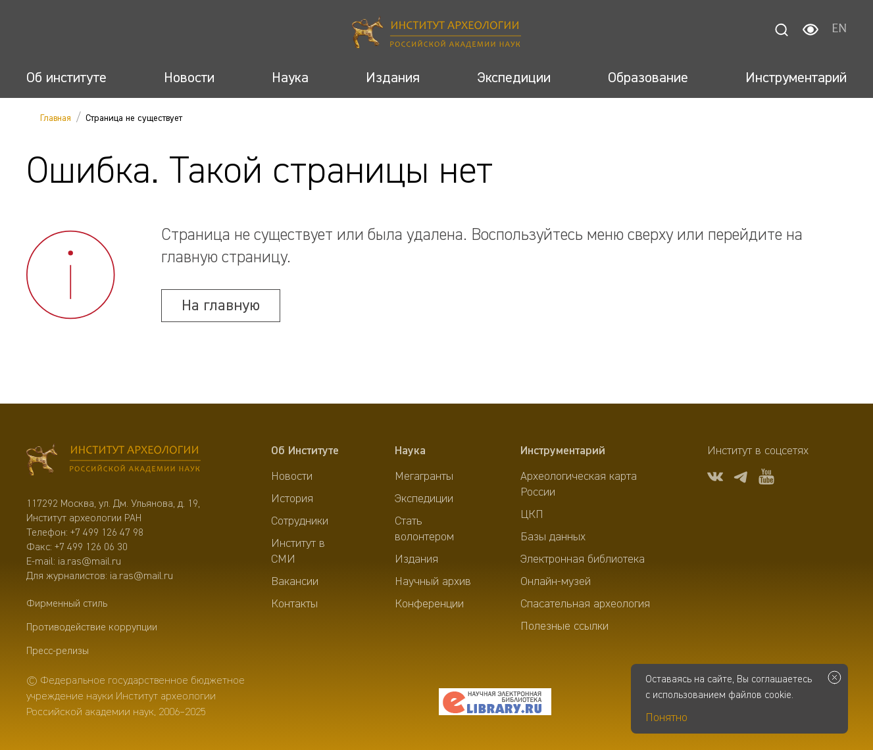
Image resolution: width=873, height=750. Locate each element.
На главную (221, 306)
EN (839, 29)
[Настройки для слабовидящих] (810, 29)
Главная (55, 118)
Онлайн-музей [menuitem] (555, 582)
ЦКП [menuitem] (531, 515)
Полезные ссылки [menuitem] (564, 626)
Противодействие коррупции (91, 627)
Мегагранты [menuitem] (424, 476)
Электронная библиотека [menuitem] (582, 559)
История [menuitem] (292, 499)
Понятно (666, 718)
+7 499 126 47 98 (106, 533)
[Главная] (436, 34)
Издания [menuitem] (416, 559)
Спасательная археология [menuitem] (585, 604)
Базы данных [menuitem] (553, 537)
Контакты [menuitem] (294, 604)
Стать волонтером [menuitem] (424, 529)
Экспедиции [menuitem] (424, 499)
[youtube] (766, 479)
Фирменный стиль (66, 604)
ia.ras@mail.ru (89, 562)
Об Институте (305, 451)
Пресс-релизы (57, 651)
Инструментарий (562, 451)
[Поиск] (781, 29)
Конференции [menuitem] (429, 604)
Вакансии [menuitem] (294, 582)
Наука (410, 451)
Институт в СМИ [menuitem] (298, 551)
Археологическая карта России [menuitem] (578, 484)
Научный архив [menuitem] (433, 582)
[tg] (741, 479)
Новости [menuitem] (291, 476)
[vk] (715, 479)
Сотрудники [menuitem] (299, 521)
